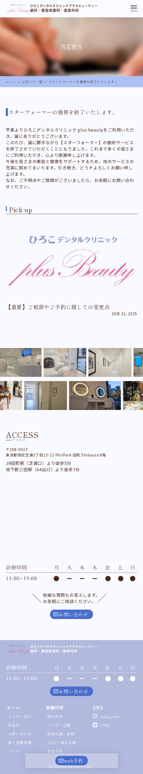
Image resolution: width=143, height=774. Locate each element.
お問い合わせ (73, 614)
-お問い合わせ (19, 733)
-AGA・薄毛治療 (61, 742)
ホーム (11, 81)
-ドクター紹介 (19, 716)
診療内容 (55, 707)
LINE (105, 725)
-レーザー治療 (58, 725)
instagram (110, 716)
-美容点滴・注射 (60, 733)
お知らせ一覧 (32, 81)
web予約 (73, 760)
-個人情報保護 (19, 742)
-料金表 (13, 725)
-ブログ (13, 751)
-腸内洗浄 (54, 716)
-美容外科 (54, 751)
